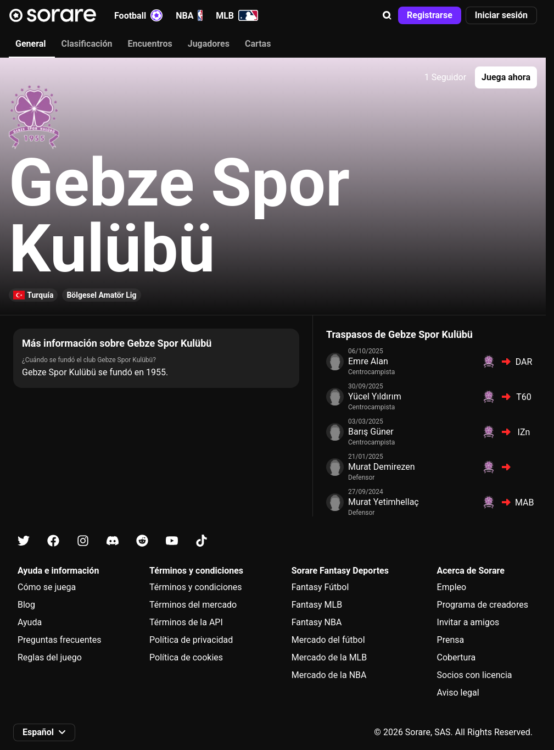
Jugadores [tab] (209, 43)
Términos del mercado (193, 604)
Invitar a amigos (468, 622)
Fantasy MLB (317, 604)
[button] (387, 15)
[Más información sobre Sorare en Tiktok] (201, 541)
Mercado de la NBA (329, 675)
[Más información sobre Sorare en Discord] (112, 541)
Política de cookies (186, 657)
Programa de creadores (482, 604)
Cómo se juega (47, 587)
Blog (26, 604)
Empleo (452, 587)
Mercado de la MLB (329, 657)
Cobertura (456, 657)
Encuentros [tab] (150, 43)
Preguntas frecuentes (59, 640)
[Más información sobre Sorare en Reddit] (142, 541)
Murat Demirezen (381, 467)
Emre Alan (368, 361)
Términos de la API (186, 622)
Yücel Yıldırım (374, 396)
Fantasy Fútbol (320, 587)
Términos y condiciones (195, 587)
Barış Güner (371, 431)
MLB (237, 15)
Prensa (451, 640)
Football (138, 15)
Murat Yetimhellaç (383, 502)
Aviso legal (458, 692)
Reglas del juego (50, 657)
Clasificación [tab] (87, 43)
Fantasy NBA (317, 622)
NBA (189, 15)
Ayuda (30, 622)
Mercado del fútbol (328, 640)
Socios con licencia (474, 675)
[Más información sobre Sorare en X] (23, 541)
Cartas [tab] (258, 43)
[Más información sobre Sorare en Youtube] (171, 541)
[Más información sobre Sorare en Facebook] (53, 541)
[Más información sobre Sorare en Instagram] (82, 541)
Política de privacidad (191, 640)
